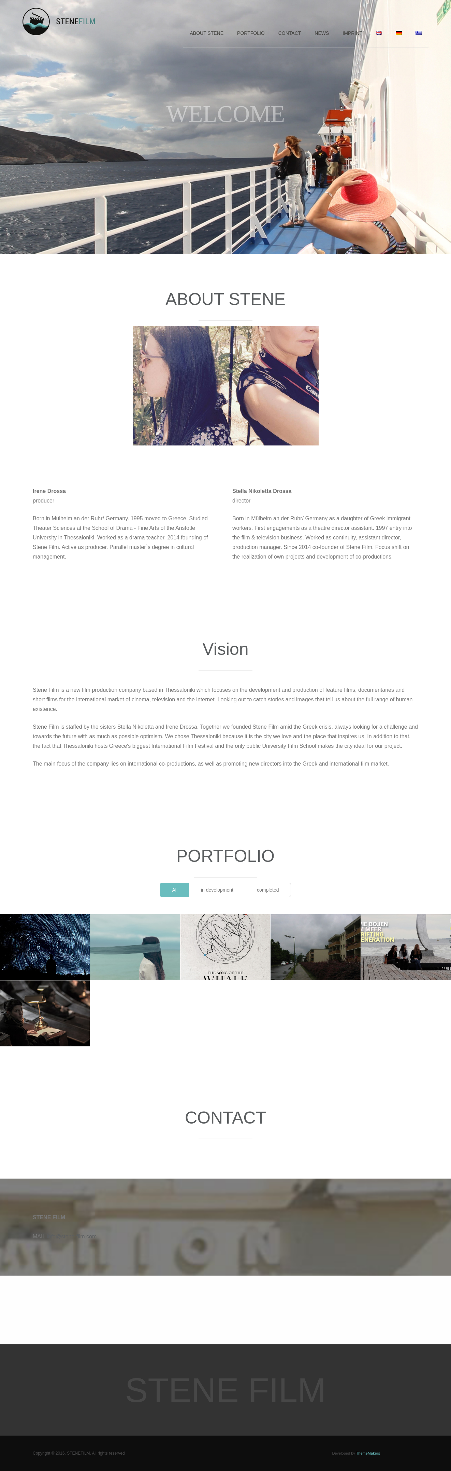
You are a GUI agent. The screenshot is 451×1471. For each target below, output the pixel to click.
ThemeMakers (368, 1453)
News (322, 33)
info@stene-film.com (72, 1236)
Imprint (352, 33)
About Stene (207, 33)
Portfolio (251, 33)
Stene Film (225, 1390)
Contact (289, 33)
